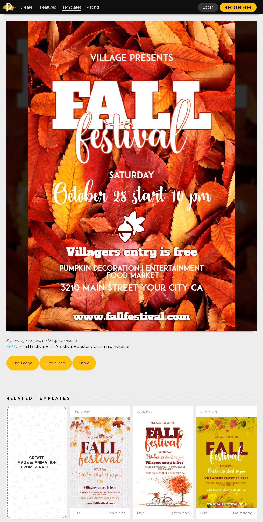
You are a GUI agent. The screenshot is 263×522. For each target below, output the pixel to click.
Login (208, 7)
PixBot (13, 346)
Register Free (238, 7)
